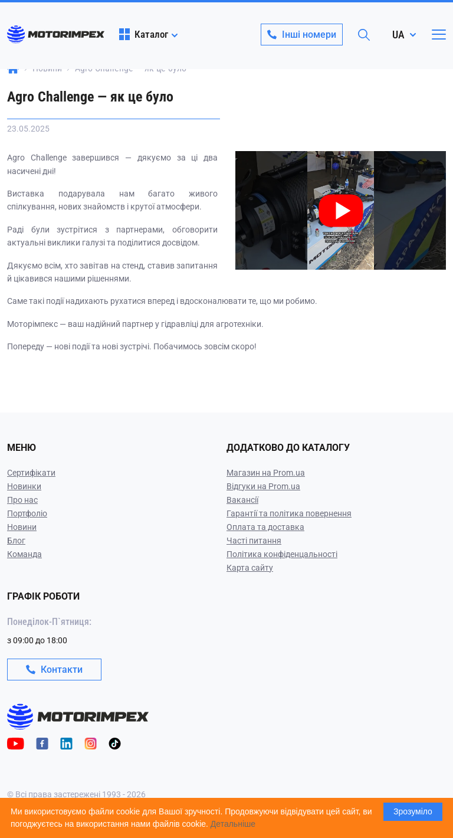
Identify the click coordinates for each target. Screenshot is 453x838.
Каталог (143, 34)
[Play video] (236, 159)
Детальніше (233, 824)
